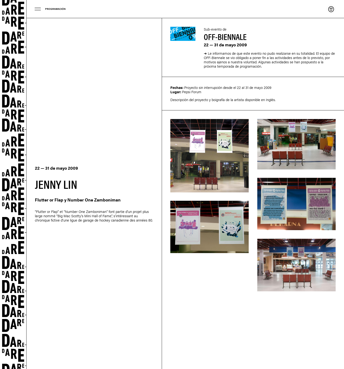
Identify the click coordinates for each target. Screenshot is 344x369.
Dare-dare (13, 184)
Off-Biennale (225, 36)
